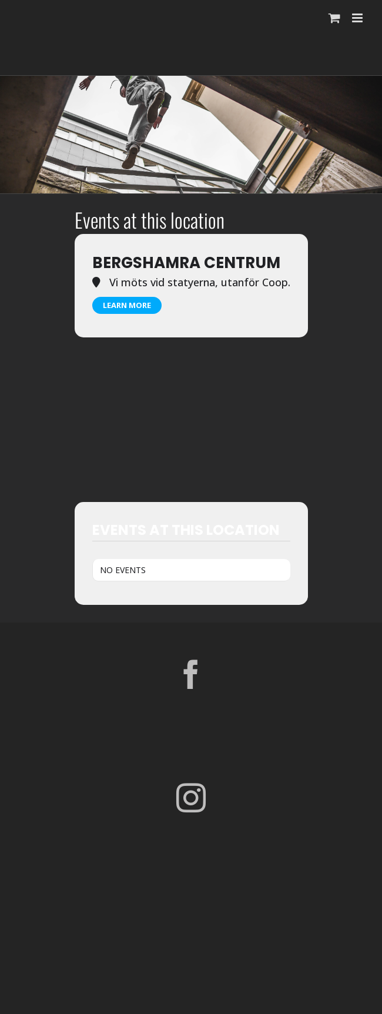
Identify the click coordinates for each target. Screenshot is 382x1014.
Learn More (127, 305)
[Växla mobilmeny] (358, 18)
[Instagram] (191, 797)
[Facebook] (191, 674)
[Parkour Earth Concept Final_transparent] (191, 911)
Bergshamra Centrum (186, 262)
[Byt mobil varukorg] (334, 18)
